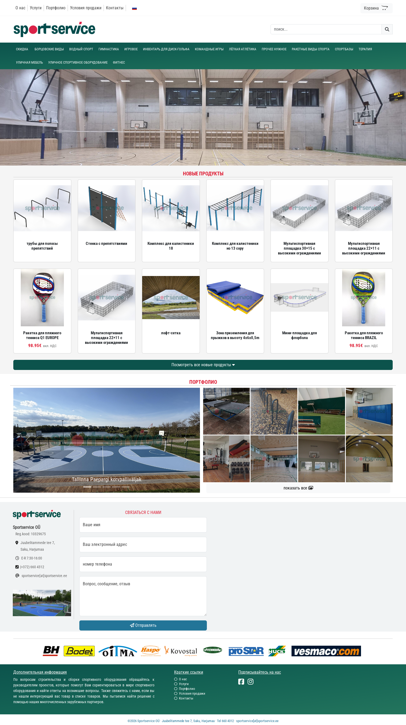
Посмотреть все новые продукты (203, 364)
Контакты (115, 7)
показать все (298, 488)
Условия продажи (85, 7)
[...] (87, 487)
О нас (20, 7)
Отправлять (143, 625)
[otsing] (326, 29)
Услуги (36, 7)
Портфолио (55, 7)
